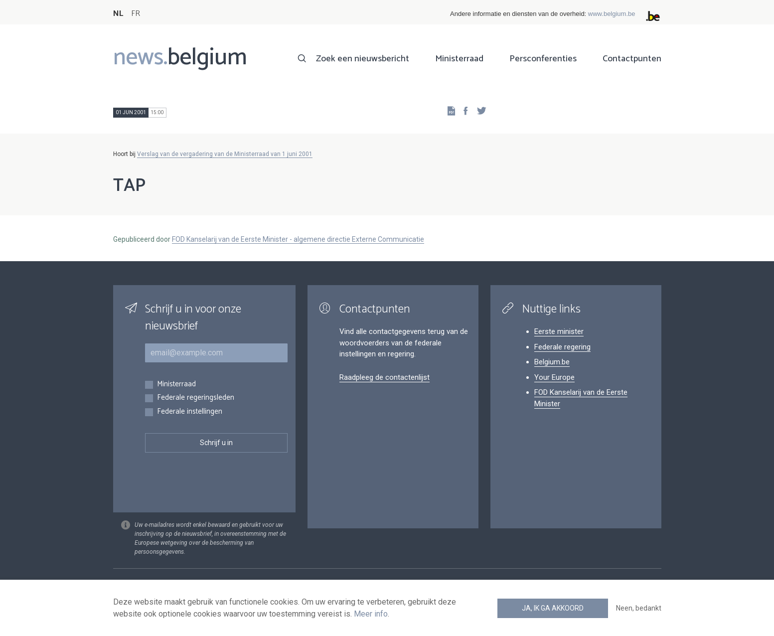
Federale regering (562, 346)
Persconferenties (543, 58)
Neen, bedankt (638, 608)
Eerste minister (559, 331)
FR (135, 13)
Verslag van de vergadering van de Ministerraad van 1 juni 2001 (224, 154)
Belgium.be (552, 361)
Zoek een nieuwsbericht (362, 58)
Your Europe (554, 377)
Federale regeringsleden (195, 398)
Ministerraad (459, 58)
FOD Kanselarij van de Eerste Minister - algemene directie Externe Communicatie (298, 239)
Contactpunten (632, 58)
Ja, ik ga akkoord (553, 608)
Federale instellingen (189, 412)
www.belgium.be (611, 13)
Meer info (371, 614)
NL (118, 13)
